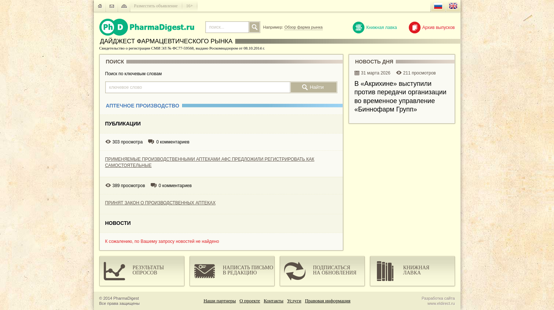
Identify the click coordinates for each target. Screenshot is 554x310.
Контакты (273, 300)
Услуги (294, 300)
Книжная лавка (375, 27)
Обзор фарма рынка (304, 27)
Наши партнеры (219, 300)
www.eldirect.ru (441, 303)
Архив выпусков (432, 27)
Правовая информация (328, 300)
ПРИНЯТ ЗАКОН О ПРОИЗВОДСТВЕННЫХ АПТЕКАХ (160, 202)
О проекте (249, 300)
